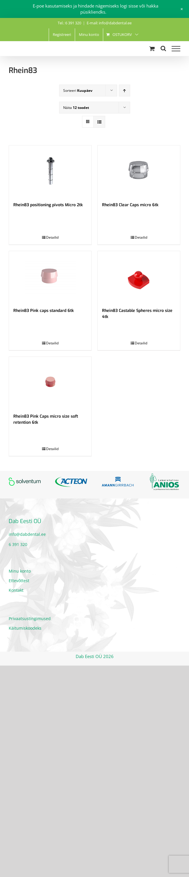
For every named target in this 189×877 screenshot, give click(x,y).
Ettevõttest (19, 580)
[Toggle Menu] (176, 48)
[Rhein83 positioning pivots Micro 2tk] (50, 170)
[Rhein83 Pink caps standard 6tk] (50, 276)
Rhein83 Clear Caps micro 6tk (130, 205)
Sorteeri (77, 90)
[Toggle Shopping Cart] (152, 48)
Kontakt (16, 590)
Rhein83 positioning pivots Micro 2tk (48, 205)
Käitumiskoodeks (25, 628)
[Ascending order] (124, 90)
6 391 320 (18, 544)
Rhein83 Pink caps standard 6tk (43, 310)
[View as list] (99, 121)
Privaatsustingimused (30, 618)
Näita (76, 107)
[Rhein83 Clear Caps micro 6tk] (139, 170)
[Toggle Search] (163, 48)
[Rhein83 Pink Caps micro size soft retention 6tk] (50, 382)
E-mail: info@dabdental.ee (109, 22)
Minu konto (20, 571)
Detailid (52, 237)
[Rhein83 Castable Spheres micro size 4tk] (139, 276)
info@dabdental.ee (27, 534)
